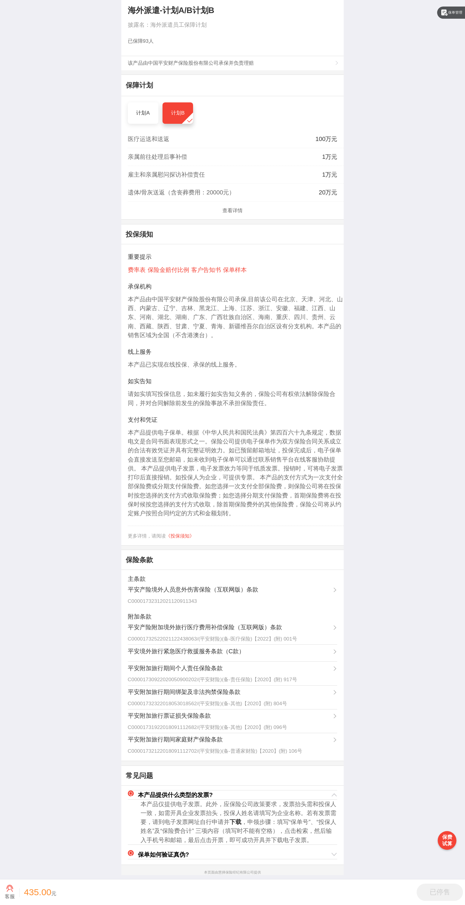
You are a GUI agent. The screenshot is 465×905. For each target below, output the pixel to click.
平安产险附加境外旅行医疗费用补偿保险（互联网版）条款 (205, 627)
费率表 (137, 270)
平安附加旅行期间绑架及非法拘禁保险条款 (184, 692)
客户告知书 (206, 270)
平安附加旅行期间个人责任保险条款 (175, 668)
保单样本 (235, 270)
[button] (232, 795)
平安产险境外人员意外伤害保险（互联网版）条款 (193, 589)
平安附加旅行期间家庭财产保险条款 (175, 739)
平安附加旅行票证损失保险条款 (169, 715)
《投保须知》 (180, 535)
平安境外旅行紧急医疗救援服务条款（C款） (186, 651)
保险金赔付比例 (168, 270)
